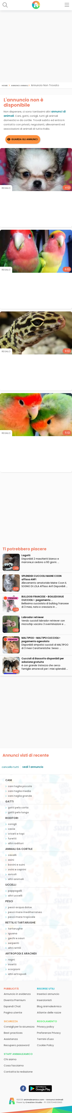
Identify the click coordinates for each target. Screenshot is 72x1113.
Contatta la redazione (18, 1071)
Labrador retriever (32, 617)
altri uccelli (15, 895)
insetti (12, 964)
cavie (11, 829)
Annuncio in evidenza (17, 994)
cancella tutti (10, 767)
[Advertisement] (36, 46)
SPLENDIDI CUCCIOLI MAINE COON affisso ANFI (41, 577)
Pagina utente (13, 1012)
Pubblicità (11, 988)
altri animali (16, 879)
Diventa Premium (15, 1000)
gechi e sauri (16, 938)
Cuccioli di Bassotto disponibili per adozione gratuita (42, 660)
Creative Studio (33, 1102)
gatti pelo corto (18, 807)
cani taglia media (19, 791)
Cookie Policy (45, 1045)
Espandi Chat (12, 1006)
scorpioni (14, 969)
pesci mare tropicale (21, 917)
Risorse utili (45, 988)
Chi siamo (10, 1059)
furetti (12, 838)
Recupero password (16, 1045)
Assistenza (11, 1039)
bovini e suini (16, 864)
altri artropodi (17, 974)
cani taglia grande (20, 796)
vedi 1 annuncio (32, 767)
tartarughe (15, 928)
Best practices (13, 1033)
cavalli (12, 855)
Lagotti (25, 555)
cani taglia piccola (20, 786)
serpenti (13, 943)
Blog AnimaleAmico (49, 1006)
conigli (12, 824)
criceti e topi (16, 833)
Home (5, 85)
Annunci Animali (19, 85)
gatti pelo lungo (18, 812)
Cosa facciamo (14, 1065)
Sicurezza (11, 1021)
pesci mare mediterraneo (25, 912)
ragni (11, 959)
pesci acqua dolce (20, 907)
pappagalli (15, 891)
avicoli (12, 874)
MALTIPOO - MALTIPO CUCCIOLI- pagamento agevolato (40, 639)
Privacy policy (45, 1026)
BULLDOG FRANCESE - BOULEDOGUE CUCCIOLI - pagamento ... (42, 598)
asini (11, 860)
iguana (12, 933)
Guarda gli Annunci (24, 139)
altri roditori (16, 843)
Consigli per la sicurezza (19, 1026)
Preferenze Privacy (49, 1033)
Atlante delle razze (49, 1012)
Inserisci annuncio (48, 994)
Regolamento (47, 1021)
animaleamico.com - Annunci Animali (43, 1099)
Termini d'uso (45, 1039)
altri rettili (14, 948)
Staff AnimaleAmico (18, 1054)
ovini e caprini (17, 869)
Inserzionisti (44, 1000)
